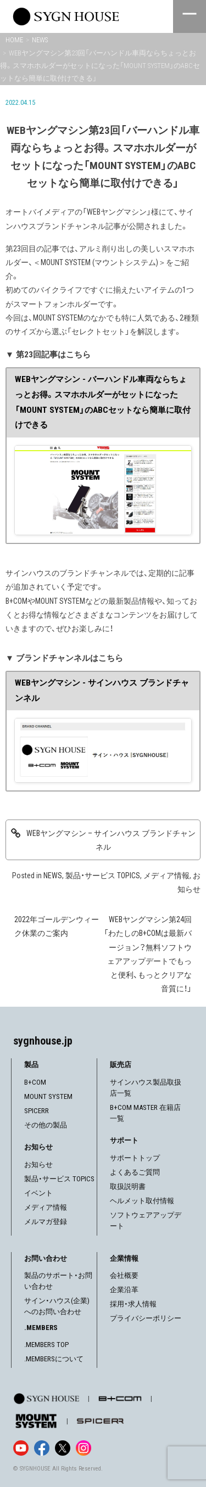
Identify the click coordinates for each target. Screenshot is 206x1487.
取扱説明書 (128, 1186)
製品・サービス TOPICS (102, 875)
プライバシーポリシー (145, 1318)
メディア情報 (166, 875)
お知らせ (38, 1164)
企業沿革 (124, 1290)
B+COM (35, 1082)
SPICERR (36, 1111)
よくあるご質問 (135, 1172)
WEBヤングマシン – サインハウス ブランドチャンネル (111, 840)
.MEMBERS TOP (46, 1344)
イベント (38, 1193)
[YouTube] (21, 1448)
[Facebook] (41, 1448)
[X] (62, 1448)
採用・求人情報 (133, 1304)
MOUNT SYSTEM (48, 1096)
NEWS (52, 875)
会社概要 (124, 1275)
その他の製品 (45, 1125)
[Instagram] (83, 1448)
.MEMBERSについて (53, 1359)
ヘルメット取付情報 (142, 1201)
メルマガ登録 (45, 1221)
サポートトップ (135, 1158)
